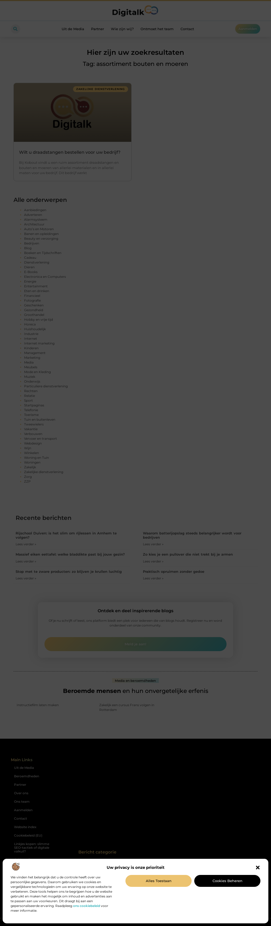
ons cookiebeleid (86, 906)
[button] (257, 867)
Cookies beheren (227, 881)
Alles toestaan (158, 881)
